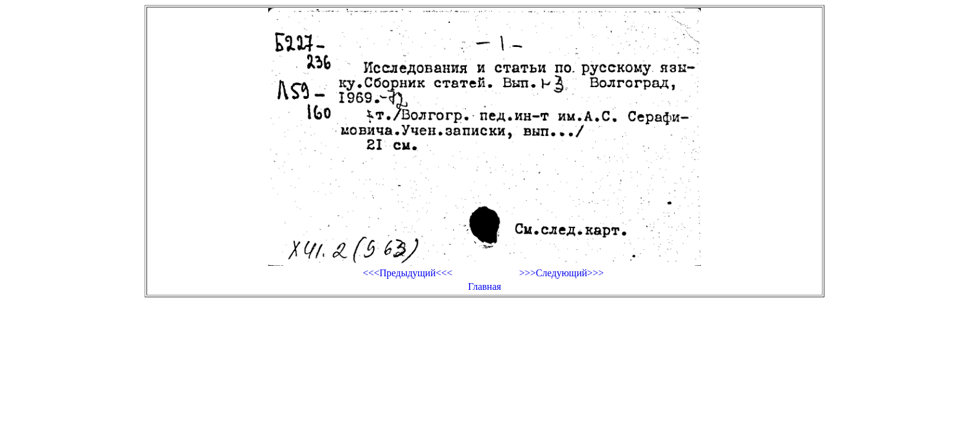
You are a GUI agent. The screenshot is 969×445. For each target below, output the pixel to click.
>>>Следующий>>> (561, 273)
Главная (484, 286)
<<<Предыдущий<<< (407, 273)
